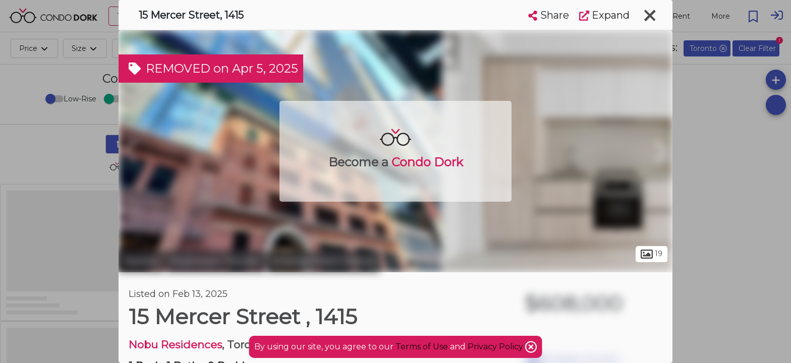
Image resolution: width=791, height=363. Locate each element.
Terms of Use (422, 346)
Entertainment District (323, 261)
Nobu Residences (175, 344)
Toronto (141, 261)
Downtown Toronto (216, 261)
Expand (604, 15)
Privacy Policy (496, 346)
